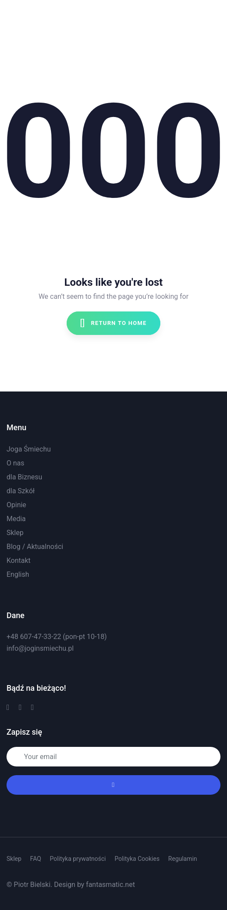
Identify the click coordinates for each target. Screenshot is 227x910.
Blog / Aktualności (35, 546)
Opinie (16, 505)
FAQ (35, 858)
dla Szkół (21, 491)
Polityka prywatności (78, 858)
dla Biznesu (24, 477)
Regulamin (182, 858)
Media (16, 519)
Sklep (15, 533)
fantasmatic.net (110, 884)
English (18, 574)
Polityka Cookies (137, 858)
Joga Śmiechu (29, 449)
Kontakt (18, 560)
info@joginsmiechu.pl (40, 648)
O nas (15, 463)
